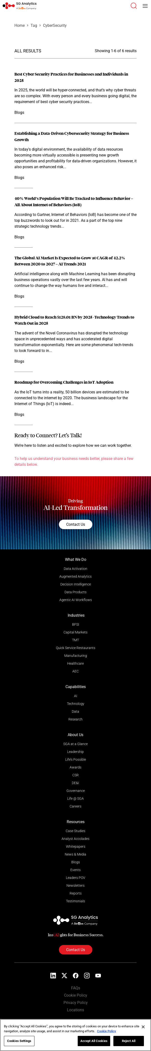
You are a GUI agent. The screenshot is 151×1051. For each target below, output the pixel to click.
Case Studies (75, 831)
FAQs (75, 988)
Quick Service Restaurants (75, 648)
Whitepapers (75, 846)
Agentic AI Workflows (75, 600)
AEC (75, 671)
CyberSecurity (55, 25)
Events (75, 870)
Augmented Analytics (75, 576)
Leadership (75, 752)
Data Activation (75, 569)
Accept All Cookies (94, 1041)
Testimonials (75, 901)
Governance (75, 791)
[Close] (143, 1027)
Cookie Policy (75, 995)
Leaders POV (75, 878)
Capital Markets (75, 632)
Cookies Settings (19, 1041)
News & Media (75, 854)
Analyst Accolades (75, 839)
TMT (75, 640)
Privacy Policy (76, 1002)
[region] (75, 1035)
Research (75, 719)
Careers (75, 806)
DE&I (75, 783)
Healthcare (75, 663)
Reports (76, 893)
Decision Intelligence (75, 584)
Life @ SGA (75, 798)
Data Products (75, 592)
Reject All (128, 1041)
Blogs (75, 862)
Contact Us (75, 524)
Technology (75, 704)
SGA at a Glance (75, 744)
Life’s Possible (75, 759)
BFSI (75, 624)
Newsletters (75, 885)
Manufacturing (75, 656)
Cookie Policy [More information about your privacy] (106, 1031)
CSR (75, 775)
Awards (75, 767)
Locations (75, 1010)
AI (75, 696)
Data (75, 711)
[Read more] (75, 93)
